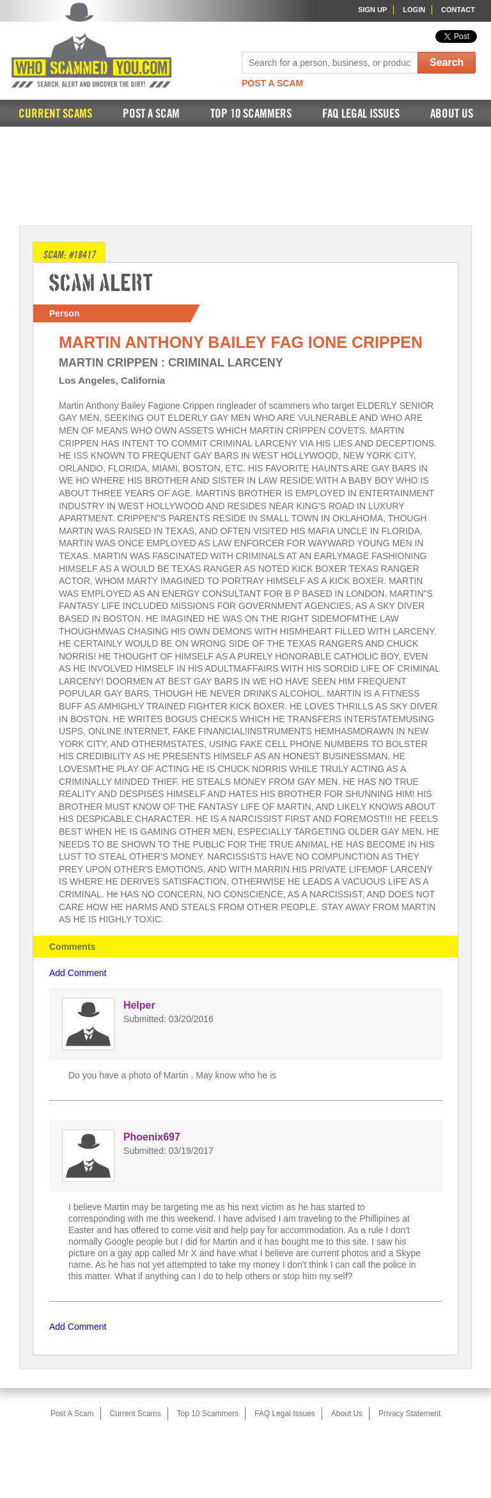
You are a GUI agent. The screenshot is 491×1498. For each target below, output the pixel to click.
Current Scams (55, 114)
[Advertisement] (245, 174)
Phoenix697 (151, 1136)
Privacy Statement (409, 1413)
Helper (139, 1005)
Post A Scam (272, 83)
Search (447, 62)
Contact (458, 9)
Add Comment (77, 973)
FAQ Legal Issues (361, 114)
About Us (451, 114)
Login (414, 9)
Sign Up (372, 9)
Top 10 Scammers (251, 114)
